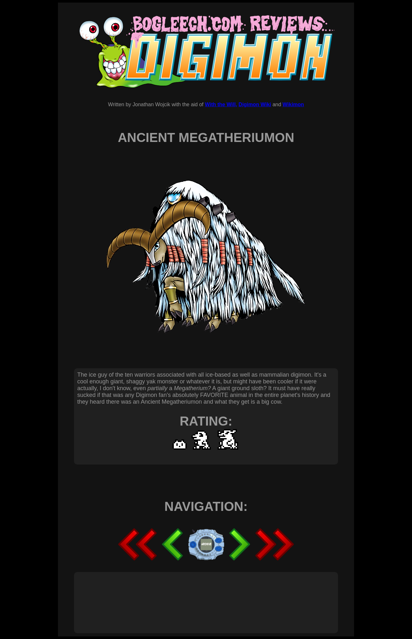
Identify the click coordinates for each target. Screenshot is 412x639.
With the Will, (221, 104)
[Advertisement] (194, 595)
